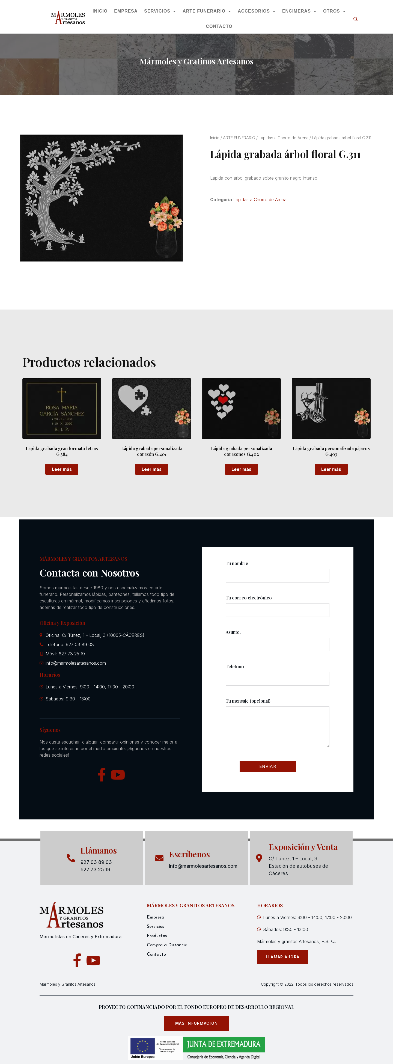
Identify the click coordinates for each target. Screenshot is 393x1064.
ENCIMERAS (299, 11)
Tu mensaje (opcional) (277, 727)
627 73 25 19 (95, 869)
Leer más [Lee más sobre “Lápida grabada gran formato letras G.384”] (62, 469)
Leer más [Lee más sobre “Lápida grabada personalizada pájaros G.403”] (331, 469)
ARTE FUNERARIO (207, 11)
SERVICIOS (160, 11)
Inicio (214, 137)
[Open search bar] (356, 19)
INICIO (100, 11)
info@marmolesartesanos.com (203, 866)
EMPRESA (126, 11)
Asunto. (277, 643)
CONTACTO (219, 26)
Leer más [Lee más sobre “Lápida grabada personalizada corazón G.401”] (152, 469)
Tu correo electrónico (277, 609)
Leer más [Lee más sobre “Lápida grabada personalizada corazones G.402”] (241, 469)
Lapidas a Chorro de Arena (283, 137)
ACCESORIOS (257, 11)
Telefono (277, 677)
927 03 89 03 (96, 862)
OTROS (334, 11)
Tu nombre (277, 574)
